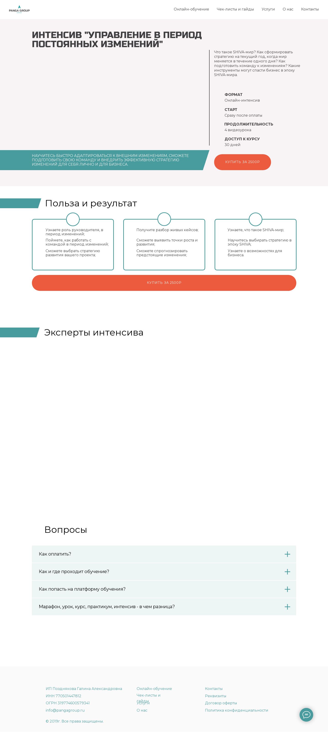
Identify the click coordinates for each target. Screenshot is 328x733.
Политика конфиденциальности (236, 711)
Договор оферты (221, 704)
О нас (288, 9)
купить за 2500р (164, 283)
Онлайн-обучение (191, 9)
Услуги (268, 9)
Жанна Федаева (146, 439)
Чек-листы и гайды (235, 9)
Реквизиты (215, 697)
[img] (64, 678)
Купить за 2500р (242, 162)
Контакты (310, 9)
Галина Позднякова (58, 439)
